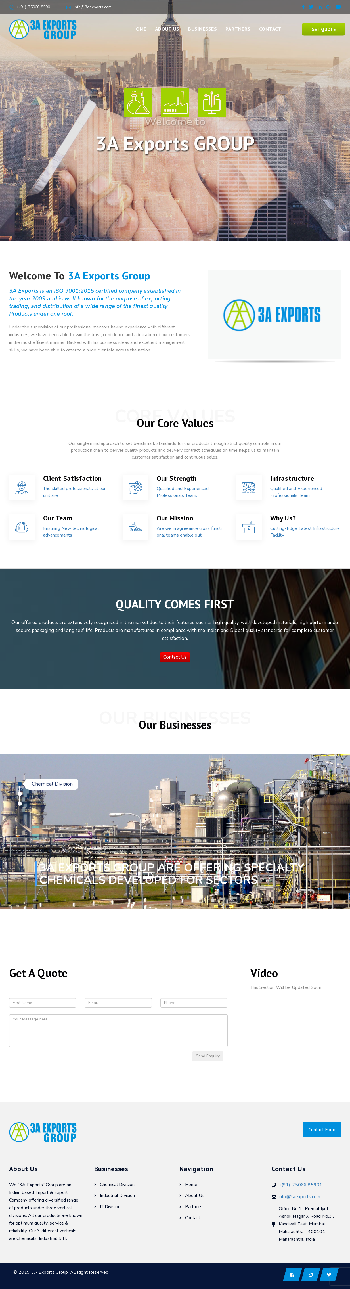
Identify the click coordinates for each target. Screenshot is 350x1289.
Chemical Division (114, 1184)
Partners (237, 29)
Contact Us (175, 657)
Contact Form (322, 1130)
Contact (270, 29)
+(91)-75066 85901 (34, 7)
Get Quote (323, 29)
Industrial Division (114, 1195)
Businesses (202, 29)
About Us (167, 29)
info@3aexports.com (93, 7)
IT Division (107, 1207)
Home (139, 29)
